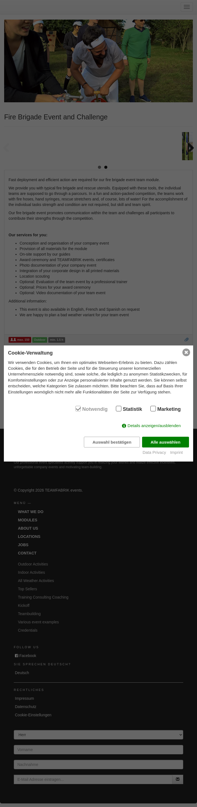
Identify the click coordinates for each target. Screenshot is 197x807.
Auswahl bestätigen (111, 442)
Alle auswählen (165, 442)
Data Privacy (154, 452)
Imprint (176, 452)
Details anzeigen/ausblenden (154, 425)
